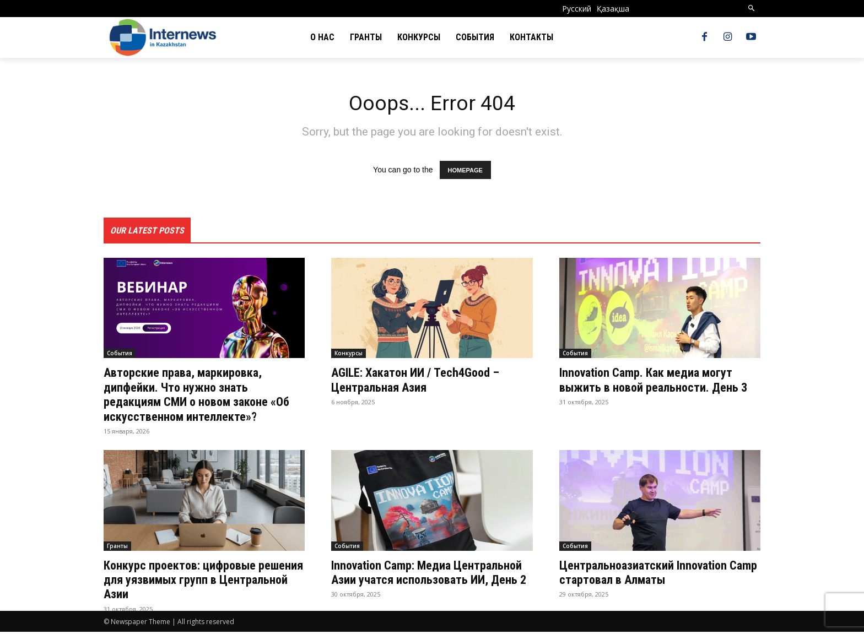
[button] (751, 8)
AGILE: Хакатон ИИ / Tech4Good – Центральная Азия (423, 382)
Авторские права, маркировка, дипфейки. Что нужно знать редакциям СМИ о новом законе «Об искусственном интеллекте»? (199, 396)
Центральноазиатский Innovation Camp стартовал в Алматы (650, 574)
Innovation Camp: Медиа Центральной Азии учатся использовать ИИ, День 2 (404, 582)
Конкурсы (348, 356)
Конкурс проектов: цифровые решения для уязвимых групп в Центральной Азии (192, 582)
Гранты (117, 548)
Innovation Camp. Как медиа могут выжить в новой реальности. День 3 (657, 389)
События (119, 356)
